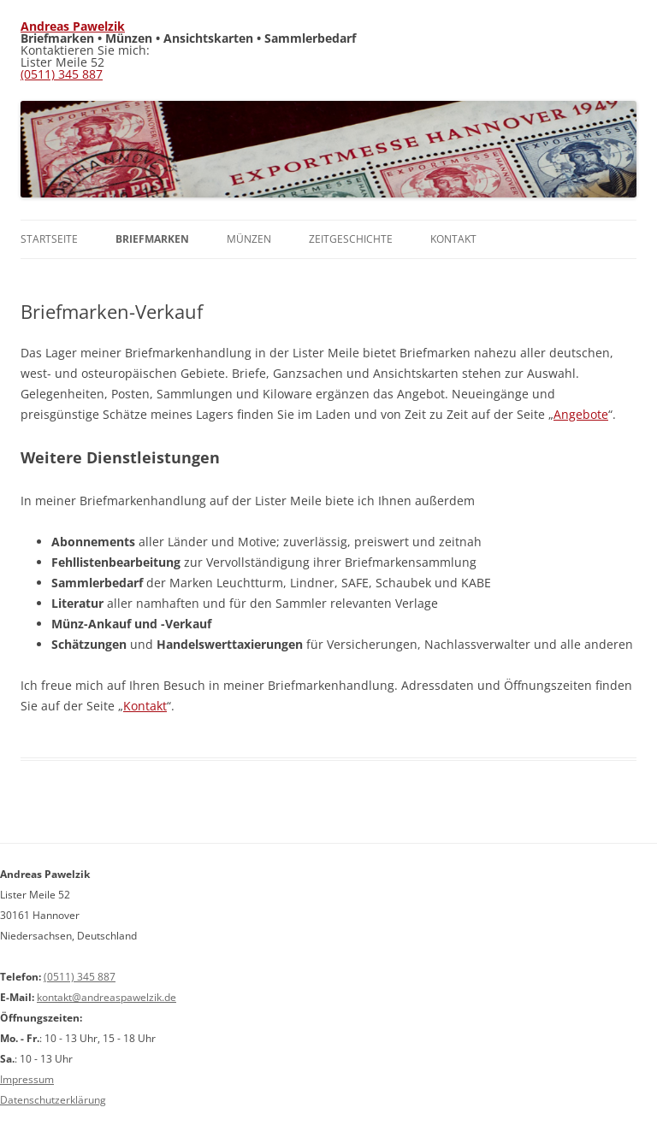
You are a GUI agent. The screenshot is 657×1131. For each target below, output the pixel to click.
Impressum (27, 1079)
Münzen (249, 239)
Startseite (49, 239)
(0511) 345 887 (62, 74)
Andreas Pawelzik (73, 26)
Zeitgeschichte (351, 239)
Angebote (580, 414)
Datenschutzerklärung (53, 1100)
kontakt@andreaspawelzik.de (106, 997)
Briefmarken (152, 239)
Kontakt (453, 239)
